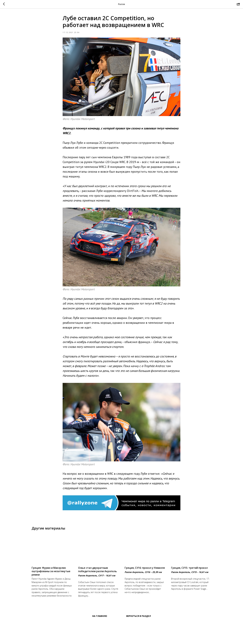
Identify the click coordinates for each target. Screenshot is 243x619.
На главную (99, 616)
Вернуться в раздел (138, 616)
